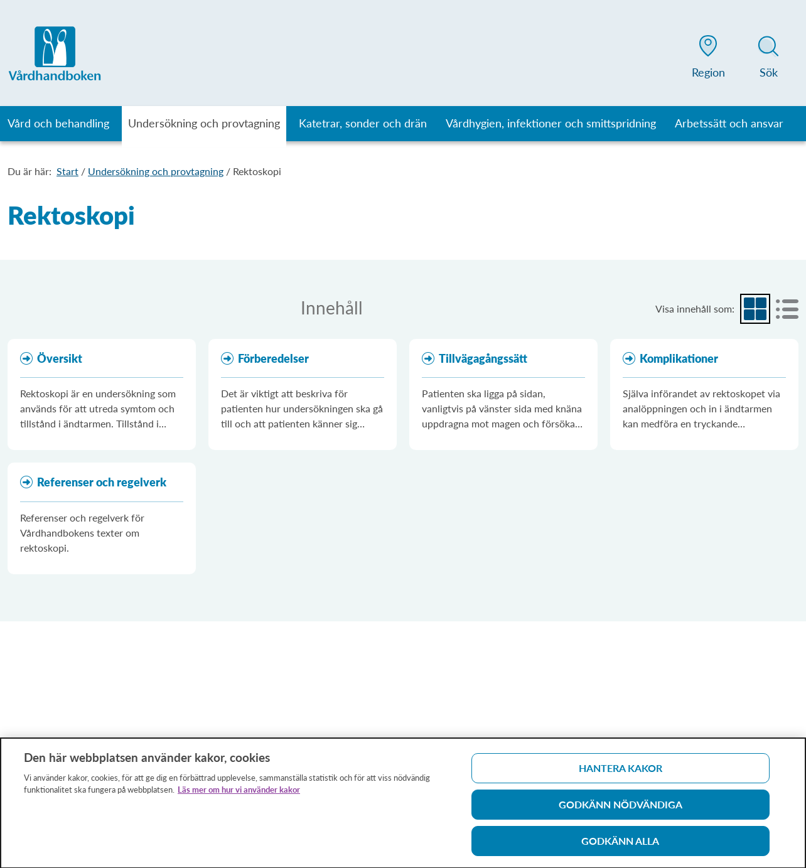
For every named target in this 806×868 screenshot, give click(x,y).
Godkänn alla (620, 845)
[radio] (755, 308)
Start (67, 171)
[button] (708, 59)
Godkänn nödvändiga (620, 809)
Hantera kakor (620, 772)
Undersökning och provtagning (155, 171)
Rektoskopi (257, 171)
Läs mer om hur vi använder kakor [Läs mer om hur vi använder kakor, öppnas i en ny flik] (239, 794)
